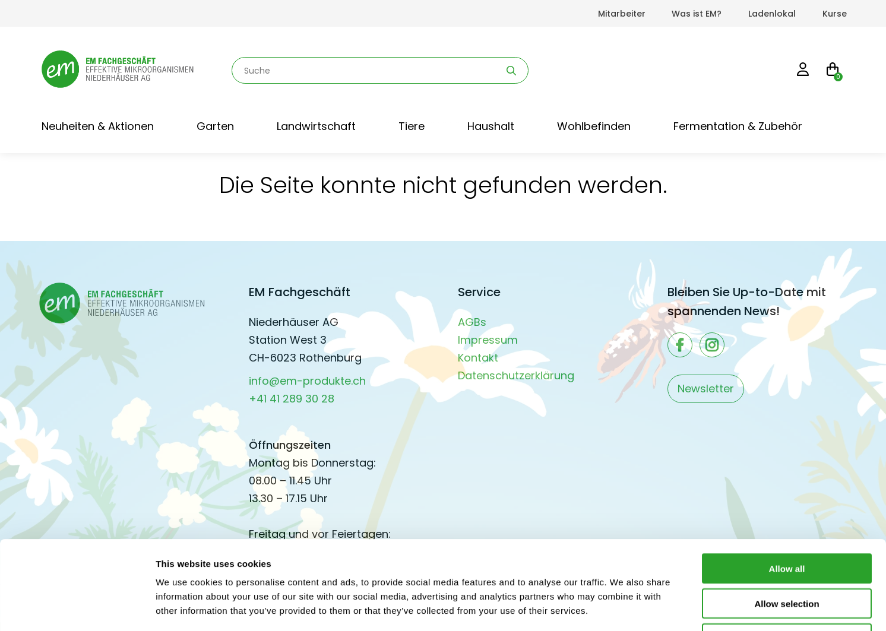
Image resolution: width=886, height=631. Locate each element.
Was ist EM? (697, 14)
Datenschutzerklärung (516, 375)
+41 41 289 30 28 (291, 398)
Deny (787, 555)
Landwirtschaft (316, 126)
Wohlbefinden (594, 126)
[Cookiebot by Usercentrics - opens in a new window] (77, 608)
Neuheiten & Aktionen (98, 126)
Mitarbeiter (621, 14)
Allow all (787, 485)
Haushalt (490, 126)
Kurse (834, 14)
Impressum (488, 339)
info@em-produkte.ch (307, 380)
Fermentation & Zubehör (737, 126)
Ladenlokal (772, 14)
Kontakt (478, 357)
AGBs (472, 322)
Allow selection (786, 520)
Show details (623, 608)
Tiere (411, 126)
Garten (215, 126)
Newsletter (706, 388)
